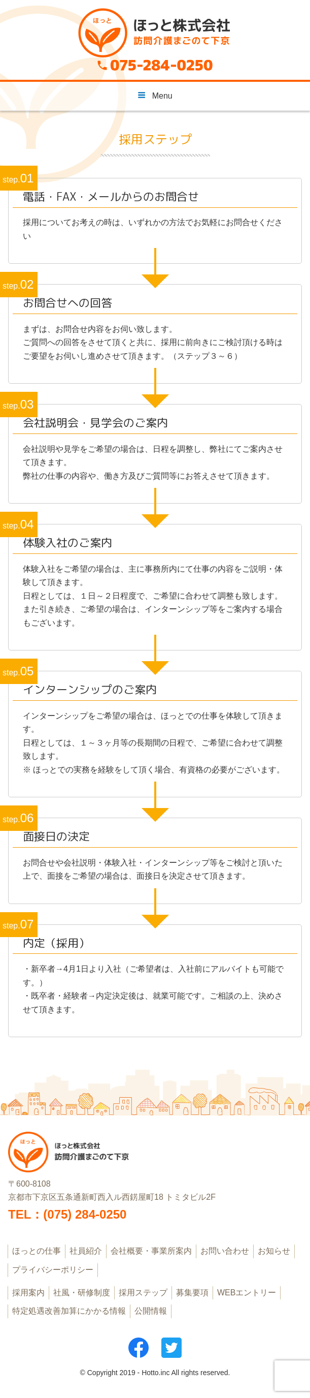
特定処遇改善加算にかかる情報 (69, 1311)
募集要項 (192, 1292)
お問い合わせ (224, 1251)
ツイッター (171, 1348)
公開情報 (150, 1311)
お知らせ (274, 1251)
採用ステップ (143, 1292)
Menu (154, 95)
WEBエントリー (246, 1292)
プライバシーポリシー (52, 1269)
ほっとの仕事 (36, 1251)
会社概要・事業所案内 (151, 1251)
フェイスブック (138, 1348)
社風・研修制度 (81, 1292)
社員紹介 (86, 1251)
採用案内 (28, 1292)
